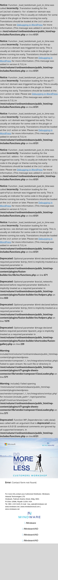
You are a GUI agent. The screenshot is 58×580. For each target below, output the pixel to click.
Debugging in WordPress (30, 24)
